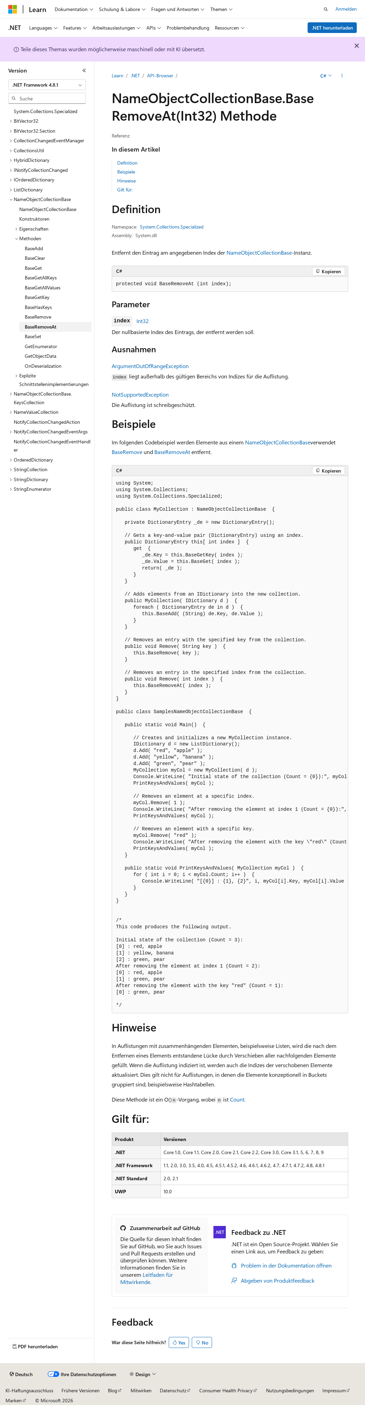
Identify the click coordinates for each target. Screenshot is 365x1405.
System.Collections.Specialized (171, 226)
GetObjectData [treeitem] (40, 356)
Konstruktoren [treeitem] (34, 218)
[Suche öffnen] (326, 9)
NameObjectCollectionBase (259, 252)
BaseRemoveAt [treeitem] (40, 326)
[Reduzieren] (84, 70)
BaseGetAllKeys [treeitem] (41, 277)
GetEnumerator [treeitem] (41, 346)
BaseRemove (127, 451)
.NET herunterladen (332, 27)
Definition (127, 162)
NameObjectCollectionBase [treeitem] (47, 209)
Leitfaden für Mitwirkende (146, 1278)
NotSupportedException (140, 394)
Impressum (334, 1390)
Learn (117, 75)
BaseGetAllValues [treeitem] (42, 287)
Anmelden (346, 8)
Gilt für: (125, 189)
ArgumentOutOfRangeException (150, 365)
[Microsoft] (12, 9)
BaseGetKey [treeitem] (37, 297)
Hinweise (126, 180)
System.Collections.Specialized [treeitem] (45, 111)
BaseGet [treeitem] (33, 268)
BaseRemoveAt (172, 451)
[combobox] (47, 84)
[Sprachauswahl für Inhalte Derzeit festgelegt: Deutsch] (21, 1374)
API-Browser (160, 75)
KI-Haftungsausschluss (29, 1390)
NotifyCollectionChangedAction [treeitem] (47, 422)
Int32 (142, 320)
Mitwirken (141, 1390)
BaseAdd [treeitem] (34, 248)
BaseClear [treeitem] (35, 258)
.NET (135, 75)
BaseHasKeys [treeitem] (38, 307)
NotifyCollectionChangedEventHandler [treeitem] (52, 445)
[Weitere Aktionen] (342, 75)
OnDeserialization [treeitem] (43, 366)
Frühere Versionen (81, 1390)
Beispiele (126, 171)
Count (237, 1099)
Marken (13, 1400)
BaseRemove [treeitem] (38, 316)
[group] (230, 744)
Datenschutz (173, 1390)
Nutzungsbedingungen (290, 1390)
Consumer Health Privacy (226, 1390)
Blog (112, 1390)
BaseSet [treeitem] (33, 336)
